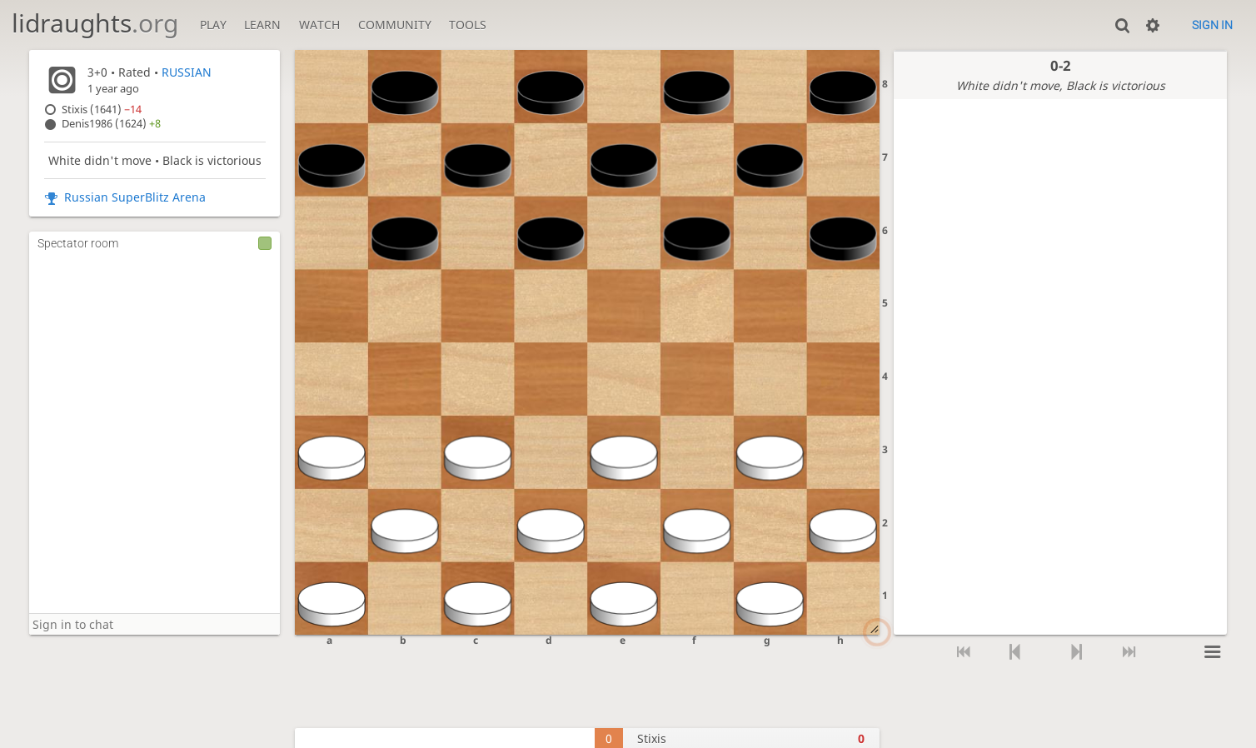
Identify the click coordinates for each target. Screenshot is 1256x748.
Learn (262, 24)
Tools (467, 24)
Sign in (1212, 25)
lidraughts (95, 23)
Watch (319, 24)
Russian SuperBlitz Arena (135, 197)
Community (394, 24)
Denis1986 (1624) (111, 124)
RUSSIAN (187, 72)
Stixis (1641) (102, 109)
